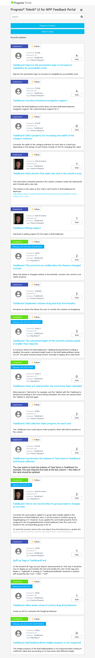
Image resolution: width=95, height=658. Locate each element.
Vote (77, 59)
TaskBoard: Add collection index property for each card (42, 423)
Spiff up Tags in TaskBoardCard (29, 560)
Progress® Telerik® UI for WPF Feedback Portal (43, 9)
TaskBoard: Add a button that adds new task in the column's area (47, 173)
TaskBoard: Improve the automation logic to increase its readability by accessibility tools (42, 66)
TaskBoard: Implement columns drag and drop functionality (44, 303)
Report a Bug (47, 31)
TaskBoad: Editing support (27, 227)
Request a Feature (47, 25)
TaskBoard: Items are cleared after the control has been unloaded (47, 385)
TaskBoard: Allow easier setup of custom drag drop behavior (45, 605)
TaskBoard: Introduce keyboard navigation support (40, 100)
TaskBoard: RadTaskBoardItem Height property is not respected (47, 642)
